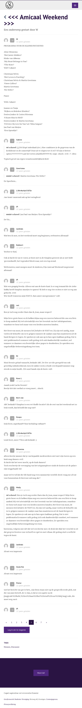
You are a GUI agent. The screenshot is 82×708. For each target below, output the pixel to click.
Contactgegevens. (52, 699)
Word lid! (41, 673)
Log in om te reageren (17, 630)
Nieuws (7, 647)
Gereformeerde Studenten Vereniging (16, 699)
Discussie (15, 647)
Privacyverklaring (10, 704)
